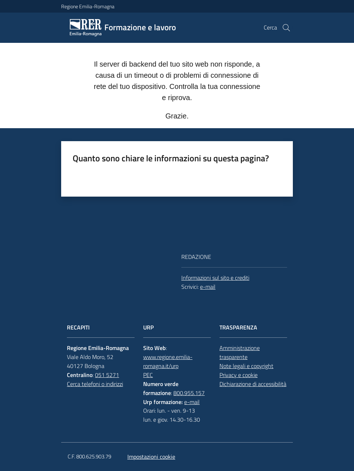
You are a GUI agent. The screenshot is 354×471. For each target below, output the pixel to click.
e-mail (207, 286)
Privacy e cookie (238, 375)
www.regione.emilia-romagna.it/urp (167, 361)
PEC (148, 375)
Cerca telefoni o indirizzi (95, 384)
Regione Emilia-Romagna (87, 6)
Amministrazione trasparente (239, 352)
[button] (286, 27)
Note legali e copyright (246, 366)
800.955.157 (189, 393)
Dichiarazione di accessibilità (252, 384)
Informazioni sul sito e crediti (215, 277)
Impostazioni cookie (151, 456)
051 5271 (107, 375)
